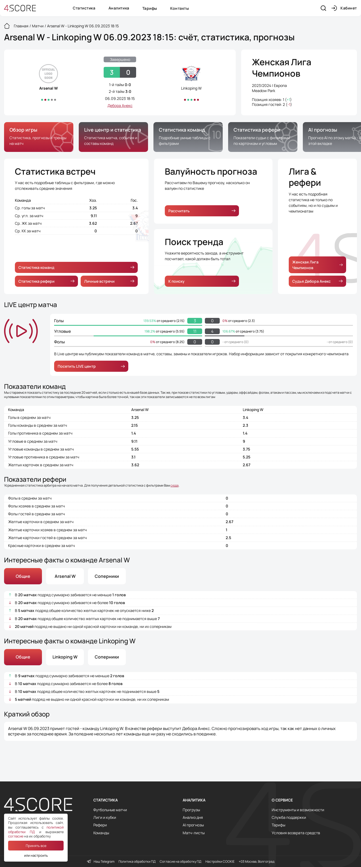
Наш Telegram (100, 861)
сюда (174, 485)
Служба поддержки (289, 817)
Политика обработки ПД (137, 861)
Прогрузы (191, 809)
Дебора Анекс (120, 105)
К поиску (201, 281)
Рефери (100, 825)
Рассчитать (201, 210)
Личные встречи (109, 281)
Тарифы (149, 8)
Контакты (179, 8)
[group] (38, 137)
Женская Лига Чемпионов (281, 68)
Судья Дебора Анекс (317, 281)
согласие (15, 836)
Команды (101, 832)
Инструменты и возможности (298, 809)
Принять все (36, 845)
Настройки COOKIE (220, 861)
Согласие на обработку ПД (180, 861)
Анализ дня (193, 817)
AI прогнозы (193, 825)
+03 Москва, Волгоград (256, 861)
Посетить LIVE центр (91, 366)
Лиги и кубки (104, 817)
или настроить (36, 855)
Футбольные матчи (110, 809)
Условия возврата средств (296, 832)
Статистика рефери (46, 281)
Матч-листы (194, 832)
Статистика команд (76, 267)
